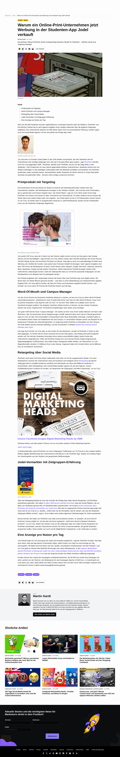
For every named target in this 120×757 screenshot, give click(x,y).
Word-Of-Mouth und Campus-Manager (35, 111)
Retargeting (83, 361)
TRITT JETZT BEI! (60, 409)
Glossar (61, 749)
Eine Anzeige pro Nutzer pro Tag (33, 120)
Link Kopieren (40, 49)
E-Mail (7, 727)
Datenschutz (79, 749)
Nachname (36, 720)
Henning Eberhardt (86, 689)
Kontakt (45, 749)
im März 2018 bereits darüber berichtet (59, 503)
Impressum (70, 749)
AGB (87, 749)
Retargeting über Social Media (32, 114)
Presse (38, 749)
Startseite (8, 15)
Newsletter (53, 749)
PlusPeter (88, 162)
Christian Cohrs (10, 689)
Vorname (8, 720)
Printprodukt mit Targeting (30, 108)
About (24, 749)
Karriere (31, 749)
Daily (14, 15)
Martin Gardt (9, 655)
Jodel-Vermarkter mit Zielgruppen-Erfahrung (37, 117)
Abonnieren (52, 736)
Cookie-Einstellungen (98, 749)
